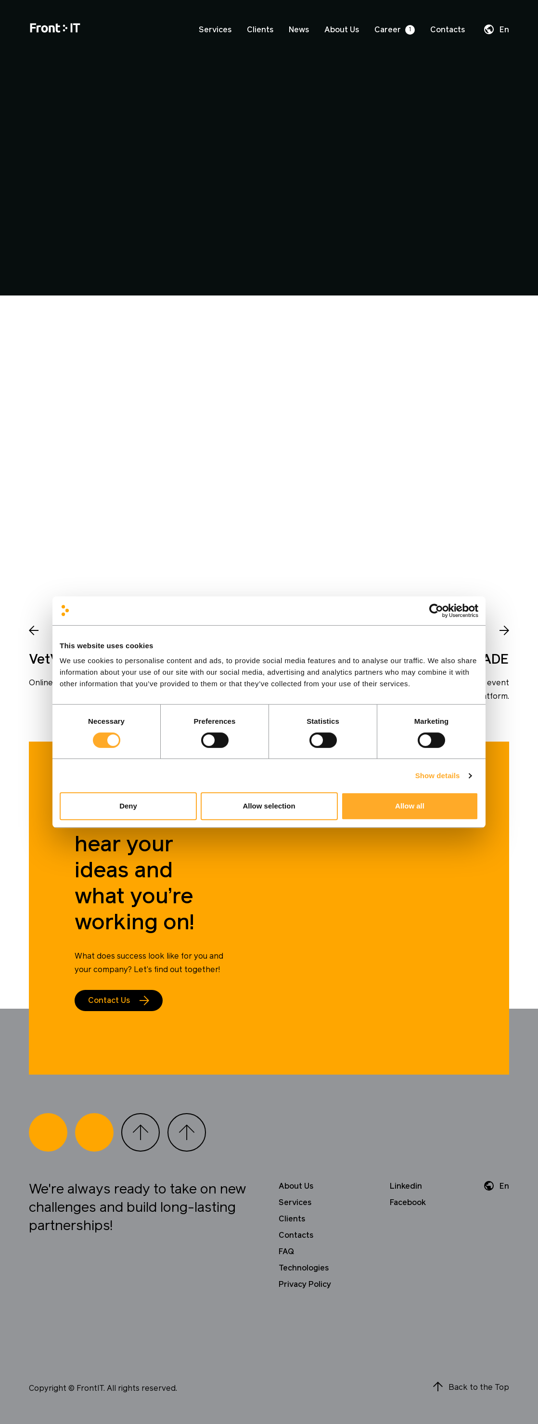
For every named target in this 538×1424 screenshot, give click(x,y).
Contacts (447, 30)
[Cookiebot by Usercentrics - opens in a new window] (436, 610)
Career (387, 30)
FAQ (286, 1252)
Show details (437, 775)
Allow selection (269, 806)
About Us (341, 30)
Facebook (408, 1202)
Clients (260, 30)
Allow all (409, 806)
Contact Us (109, 1000)
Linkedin (406, 1186)
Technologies (304, 1268)
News (299, 30)
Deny (128, 806)
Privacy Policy (305, 1284)
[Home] (55, 29)
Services (215, 30)
